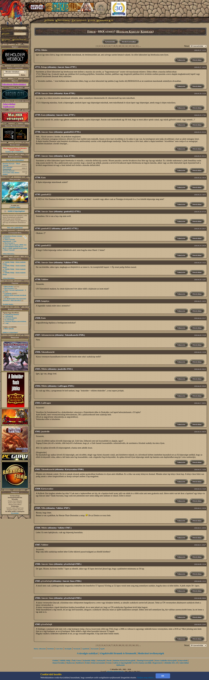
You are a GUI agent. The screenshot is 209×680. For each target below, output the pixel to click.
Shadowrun (70, 663)
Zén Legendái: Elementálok (7, 168)
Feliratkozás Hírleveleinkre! (14, 84)
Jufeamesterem (47, 335)
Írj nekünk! (15, 513)
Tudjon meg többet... (146, 678)
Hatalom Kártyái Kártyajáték (124, 661)
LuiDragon (46, 403)
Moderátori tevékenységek (151, 653)
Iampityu (45, 301)
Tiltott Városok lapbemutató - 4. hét (9, 240)
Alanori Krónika (58, 663)
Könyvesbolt (183, 661)
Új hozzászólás (110, 42)
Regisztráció (157, 663)
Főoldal (55, 661)
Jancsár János (47, 93)
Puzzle (109, 661)
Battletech (80, 663)
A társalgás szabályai (87, 653)
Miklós (44, 50)
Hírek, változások (40, 649)
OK (162, 676)
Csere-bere (59, 649)
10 (120, 46)
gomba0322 (46, 194)
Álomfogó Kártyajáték (145, 661)
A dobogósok (8, 316)
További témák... (8, 304)
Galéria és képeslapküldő (122, 663)
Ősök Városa (76, 661)
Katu (43, 115)
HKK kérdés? (9, 286)
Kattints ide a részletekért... (15, 152)
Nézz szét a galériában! (15, 227)
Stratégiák (68, 649)
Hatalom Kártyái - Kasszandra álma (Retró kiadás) (11, 172)
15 (137, 46)
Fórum (91, 31)
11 (123, 46)
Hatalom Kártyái (128, 31)
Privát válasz (197, 60)
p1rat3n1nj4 (46, 581)
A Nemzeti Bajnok (10, 318)
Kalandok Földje (89, 661)
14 (133, 46)
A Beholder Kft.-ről (170, 663)
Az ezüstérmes (9, 319)
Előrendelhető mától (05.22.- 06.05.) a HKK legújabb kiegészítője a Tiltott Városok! (15, 248)
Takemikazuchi (47, 352)
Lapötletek (8, 293)
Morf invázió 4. (9, 243)
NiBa (43, 508)
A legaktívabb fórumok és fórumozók (117, 653)
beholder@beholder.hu (115, 672)
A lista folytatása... (9, 254)
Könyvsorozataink (98, 663)
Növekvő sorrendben (129, 42)
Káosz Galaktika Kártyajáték (166, 661)
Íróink (87, 663)
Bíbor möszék (9, 328)
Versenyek (76, 649)
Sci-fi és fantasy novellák (142, 663)
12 (126, 46)
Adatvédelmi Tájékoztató (9, 105)
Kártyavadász (47, 489)
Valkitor (44, 279)
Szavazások (95, 649)
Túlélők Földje (15, 207)
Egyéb (102, 649)
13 (130, 46)
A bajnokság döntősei (11, 314)
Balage (44, 67)
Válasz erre (181, 60)
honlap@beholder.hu (15, 497)
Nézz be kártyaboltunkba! (15, 160)
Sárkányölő (101, 661)
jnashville (45, 431)
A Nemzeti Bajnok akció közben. (15, 321)
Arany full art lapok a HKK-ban (15, 245)
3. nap (6, 323)
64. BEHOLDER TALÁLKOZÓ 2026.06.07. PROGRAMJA (14, 299)
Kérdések (147, 31)
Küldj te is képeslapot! (10, 332)
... (140, 46)
